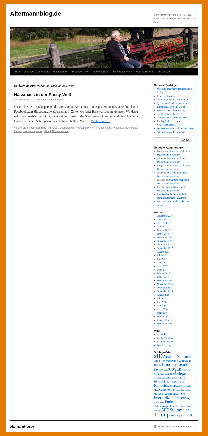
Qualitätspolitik (67, 127)
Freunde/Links (80, 71)
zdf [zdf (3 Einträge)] (190, 415)
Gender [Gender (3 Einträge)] (170, 373)
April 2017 (162, 266)
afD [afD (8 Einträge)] (158, 356)
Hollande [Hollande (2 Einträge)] (173, 382)
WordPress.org (164, 345)
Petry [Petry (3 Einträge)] (187, 398)
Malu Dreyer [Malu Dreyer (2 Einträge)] (185, 390)
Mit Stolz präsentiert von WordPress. (175, 426)
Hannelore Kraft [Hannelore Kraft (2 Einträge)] (178, 378)
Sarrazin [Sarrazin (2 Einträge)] (182, 406)
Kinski (126, 127)
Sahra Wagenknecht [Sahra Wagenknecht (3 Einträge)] (166, 406)
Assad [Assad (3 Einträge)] (187, 360)
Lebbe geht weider (166, 96)
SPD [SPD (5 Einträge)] (165, 409)
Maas (134, 127)
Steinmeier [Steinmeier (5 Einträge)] (179, 409)
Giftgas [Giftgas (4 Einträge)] (180, 373)
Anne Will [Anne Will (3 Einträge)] (177, 360)
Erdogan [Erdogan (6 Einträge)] (172, 369)
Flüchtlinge (40, 127)
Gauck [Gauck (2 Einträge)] (163, 374)
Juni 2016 (161, 302)
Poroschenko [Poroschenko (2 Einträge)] (159, 402)
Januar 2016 (163, 320)
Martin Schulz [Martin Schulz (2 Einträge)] (160, 394)
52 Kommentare (60, 131)
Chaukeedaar (163, 194)
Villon (47, 131)
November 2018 (165, 215)
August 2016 (163, 294)
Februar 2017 (163, 273)
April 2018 (162, 223)
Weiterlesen (100, 121)
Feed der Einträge (165, 338)
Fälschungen (60, 71)
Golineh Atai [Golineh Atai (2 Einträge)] (159, 378)
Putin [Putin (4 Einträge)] (169, 402)
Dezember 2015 (164, 323)
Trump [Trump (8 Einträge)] (162, 414)
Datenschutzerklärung (36, 71)
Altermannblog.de (35, 13)
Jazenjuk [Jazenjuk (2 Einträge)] (180, 382)
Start (17, 71)
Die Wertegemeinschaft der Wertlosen (175, 128)
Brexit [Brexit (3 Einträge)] (158, 365)
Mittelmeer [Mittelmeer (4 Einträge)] (175, 398)
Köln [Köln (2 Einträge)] (167, 386)
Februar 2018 (163, 230)
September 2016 (165, 291)
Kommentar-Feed (165, 341)
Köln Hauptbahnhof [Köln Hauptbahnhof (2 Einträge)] (177, 386)
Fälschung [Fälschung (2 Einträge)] (185, 370)
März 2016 (162, 312)
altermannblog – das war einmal (172, 99)
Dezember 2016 (164, 280)
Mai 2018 (161, 219)
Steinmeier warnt (122, 71)
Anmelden (162, 334)
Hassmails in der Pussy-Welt (42, 94)
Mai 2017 (161, 262)
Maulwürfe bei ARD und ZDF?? (172, 117)
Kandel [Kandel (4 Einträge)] (159, 385)
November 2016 (165, 284)
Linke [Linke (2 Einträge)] (188, 386)
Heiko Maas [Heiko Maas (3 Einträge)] (161, 381)
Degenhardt (105, 127)
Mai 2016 (161, 305)
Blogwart (60, 99)
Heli (159, 201)
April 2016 (162, 309)
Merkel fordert (100, 71)
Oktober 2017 (163, 244)
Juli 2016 (161, 298)
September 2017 (165, 248)
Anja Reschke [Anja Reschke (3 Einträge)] (162, 360)
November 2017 (165, 241)
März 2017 (162, 269)
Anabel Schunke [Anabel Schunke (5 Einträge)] (177, 356)
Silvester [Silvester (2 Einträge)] (157, 411)
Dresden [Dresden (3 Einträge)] (159, 369)
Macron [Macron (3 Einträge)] (163, 389)
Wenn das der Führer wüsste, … (172, 110)
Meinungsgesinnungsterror (28, 131)
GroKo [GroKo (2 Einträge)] (168, 378)
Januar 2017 (163, 276)
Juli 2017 (161, 255)
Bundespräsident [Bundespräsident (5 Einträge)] (177, 364)
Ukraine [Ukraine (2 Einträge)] (173, 416)
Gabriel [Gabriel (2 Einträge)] (157, 374)
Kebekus (117, 127)
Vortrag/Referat (145, 71)
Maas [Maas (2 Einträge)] (156, 390)
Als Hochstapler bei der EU (170, 114)
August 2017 (163, 251)
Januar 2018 (163, 233)
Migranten (53, 127)
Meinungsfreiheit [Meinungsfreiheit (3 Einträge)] (176, 393)
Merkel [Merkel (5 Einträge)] (160, 397)
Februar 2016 (163, 316)
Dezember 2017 (164, 237)
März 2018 (162, 226)
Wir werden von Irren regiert (171, 132)
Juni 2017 (161, 259)
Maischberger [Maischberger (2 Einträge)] (174, 390)
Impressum (164, 71)
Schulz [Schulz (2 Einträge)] (188, 406)
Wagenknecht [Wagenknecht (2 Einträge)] (182, 416)
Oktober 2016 (163, 287)
